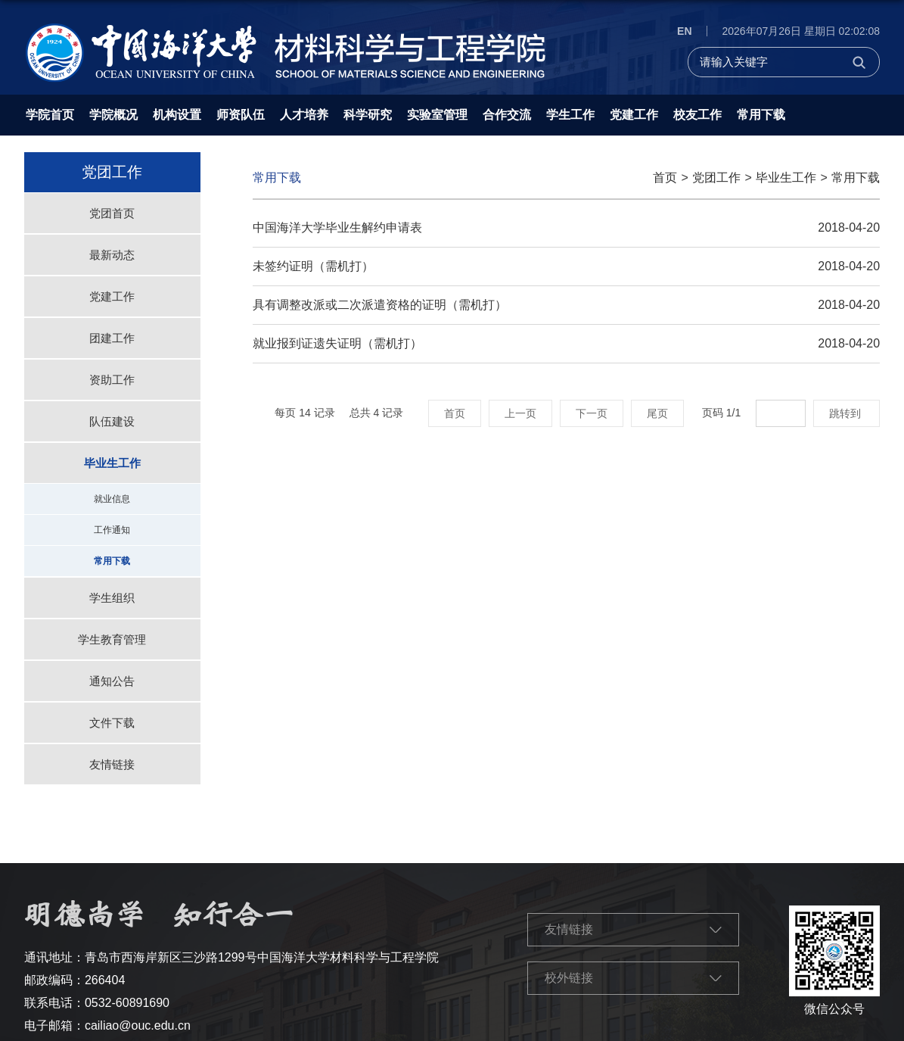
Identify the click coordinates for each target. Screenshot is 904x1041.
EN (684, 31)
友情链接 (569, 929)
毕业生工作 (786, 177)
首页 (665, 177)
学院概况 (113, 114)
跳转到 (846, 413)
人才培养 (304, 114)
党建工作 (634, 114)
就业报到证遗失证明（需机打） (337, 343)
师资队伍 (240, 114)
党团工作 (716, 177)
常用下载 (761, 114)
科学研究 (367, 114)
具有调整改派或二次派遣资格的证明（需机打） (380, 304)
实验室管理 (437, 114)
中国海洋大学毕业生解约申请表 (337, 227)
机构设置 (177, 114)
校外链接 (569, 977)
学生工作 (570, 114)
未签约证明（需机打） (313, 266)
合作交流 (507, 114)
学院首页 (50, 114)
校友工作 (697, 114)
